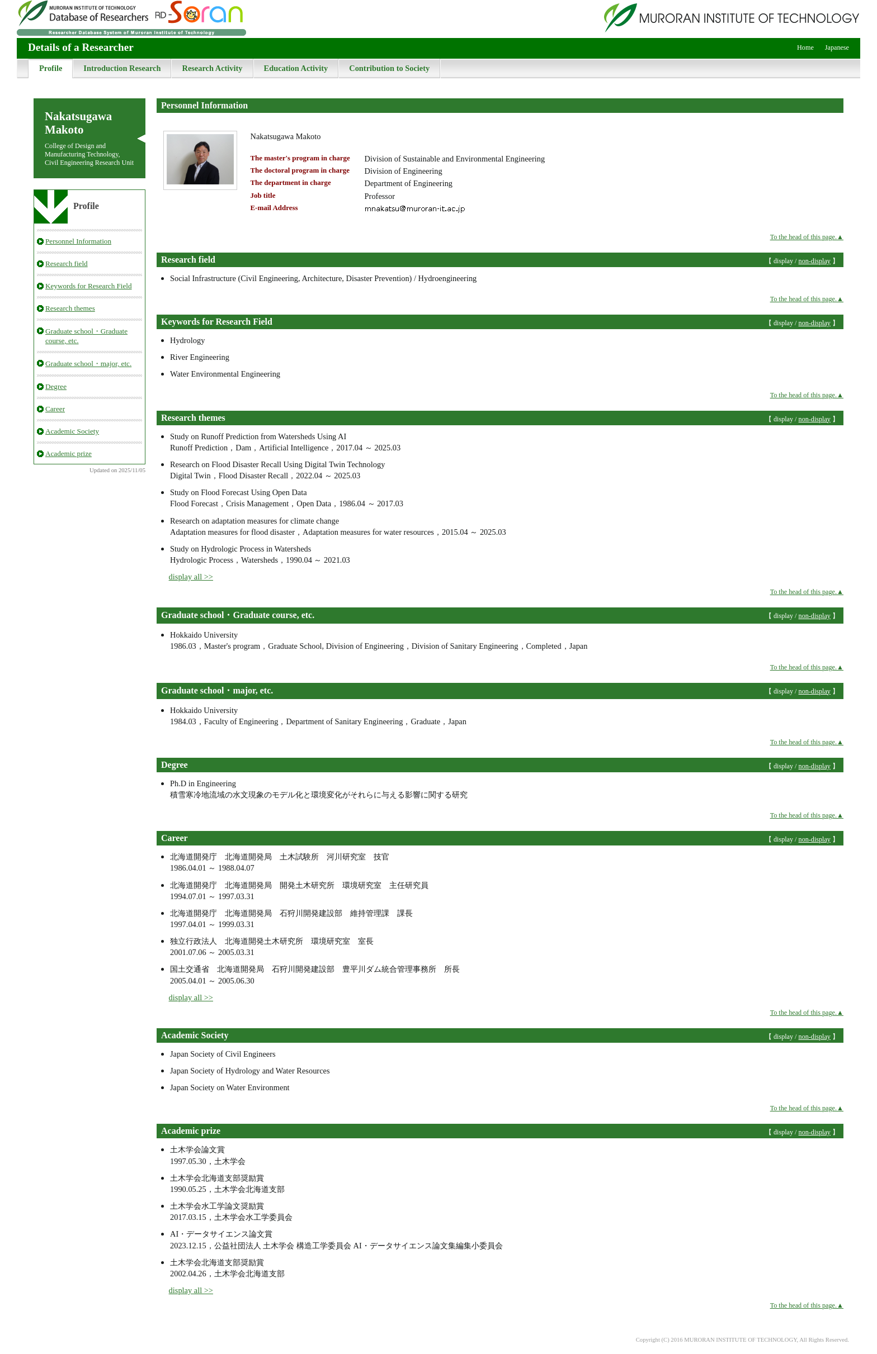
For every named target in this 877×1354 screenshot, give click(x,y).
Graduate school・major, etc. (88, 363)
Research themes (70, 308)
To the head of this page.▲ (806, 237)
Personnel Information (78, 241)
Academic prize (68, 453)
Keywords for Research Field (88, 286)
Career (55, 409)
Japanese (837, 47)
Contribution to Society (389, 68)
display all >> (191, 576)
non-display (815, 261)
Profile (50, 68)
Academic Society (72, 431)
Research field (66, 263)
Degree (56, 386)
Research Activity (212, 68)
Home (805, 47)
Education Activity (296, 68)
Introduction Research (122, 68)
